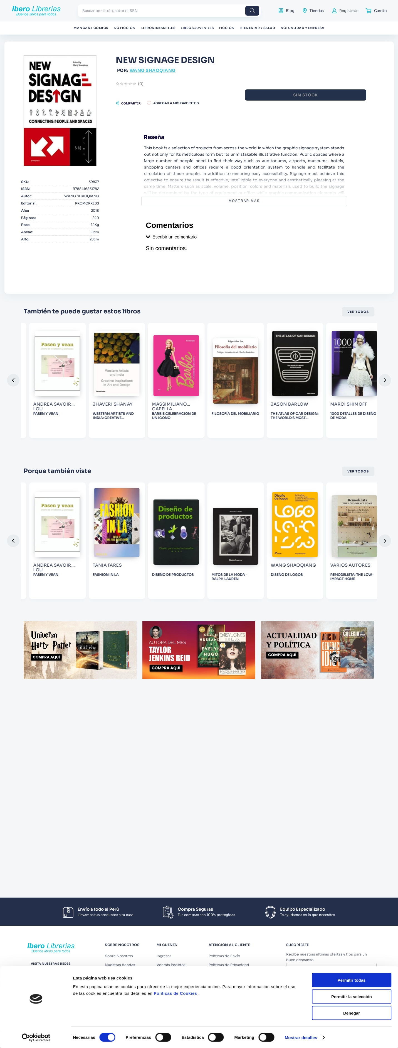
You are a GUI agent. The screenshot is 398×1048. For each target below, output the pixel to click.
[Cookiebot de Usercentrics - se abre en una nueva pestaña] (36, 802)
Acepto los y (332, 982)
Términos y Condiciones (334, 980)
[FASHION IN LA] (199, 586)
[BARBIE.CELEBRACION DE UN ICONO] (270, 410)
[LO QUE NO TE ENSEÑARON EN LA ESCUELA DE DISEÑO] (56, 586)
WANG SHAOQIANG (198, 70)
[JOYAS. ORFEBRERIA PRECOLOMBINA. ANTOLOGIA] (56, 410)
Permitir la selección (351, 761)
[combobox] (169, 10)
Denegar (351, 777)
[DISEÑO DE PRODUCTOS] (270, 586)
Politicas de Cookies (175, 757)
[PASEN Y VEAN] (127, 410)
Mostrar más (267, 201)
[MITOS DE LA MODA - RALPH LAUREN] (341, 586)
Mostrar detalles (301, 802)
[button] (173, 103)
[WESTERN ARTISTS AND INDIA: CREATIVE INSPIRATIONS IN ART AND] (199, 410)
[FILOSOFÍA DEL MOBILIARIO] (341, 410)
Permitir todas (352, 744)
